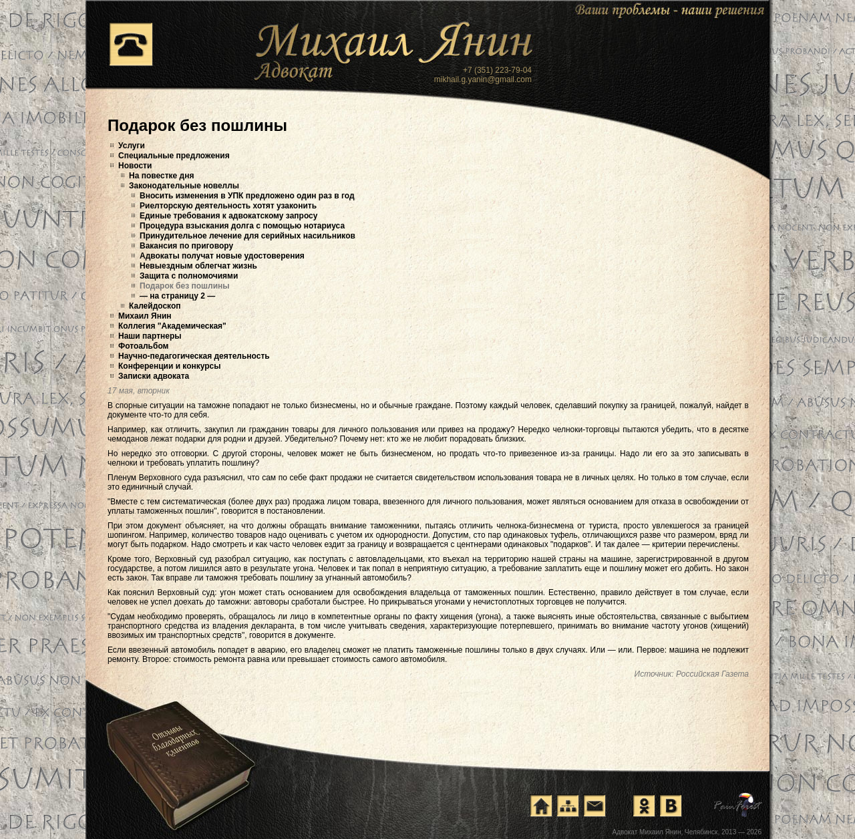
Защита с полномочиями (189, 276)
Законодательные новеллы (184, 185)
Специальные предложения (174, 155)
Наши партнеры (150, 336)
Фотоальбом (143, 346)
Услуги (131, 145)
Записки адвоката (153, 376)
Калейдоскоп (155, 306)
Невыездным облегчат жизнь (198, 266)
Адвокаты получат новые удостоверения (222, 256)
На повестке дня (161, 175)
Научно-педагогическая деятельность (194, 356)
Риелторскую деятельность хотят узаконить (228, 205)
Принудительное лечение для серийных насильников (247, 235)
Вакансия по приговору (186, 245)
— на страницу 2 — (177, 296)
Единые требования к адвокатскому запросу (228, 215)
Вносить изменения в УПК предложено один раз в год (247, 195)
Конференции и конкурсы (169, 366)
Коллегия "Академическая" (172, 326)
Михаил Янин (145, 316)
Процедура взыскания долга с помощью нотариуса (242, 225)
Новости (135, 165)
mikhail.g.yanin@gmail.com (483, 79)
